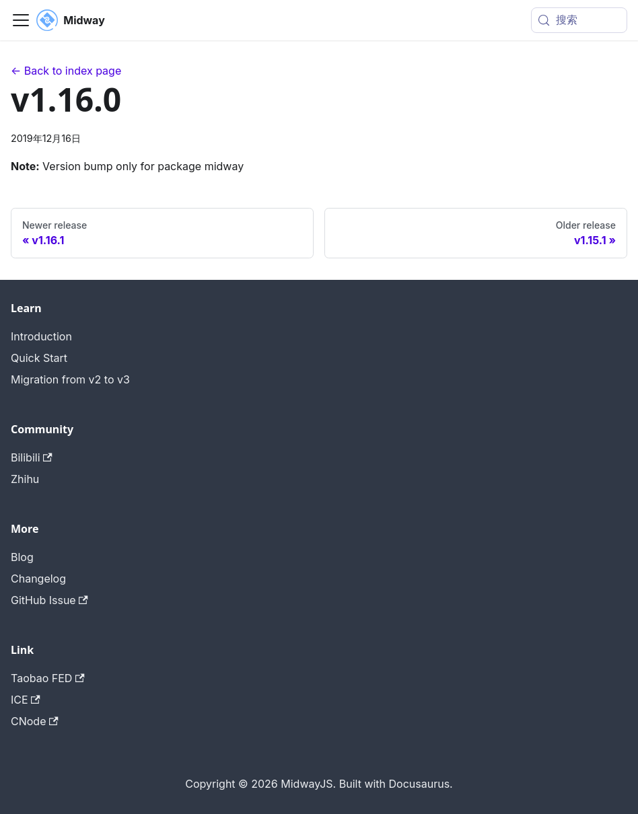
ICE (25, 699)
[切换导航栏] (21, 20)
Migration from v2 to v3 (70, 379)
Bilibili (31, 457)
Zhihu (25, 479)
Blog (22, 557)
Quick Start (39, 358)
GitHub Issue (49, 600)
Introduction (41, 336)
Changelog (38, 578)
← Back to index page (66, 70)
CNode (35, 721)
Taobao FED (48, 678)
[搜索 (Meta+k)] (579, 20)
